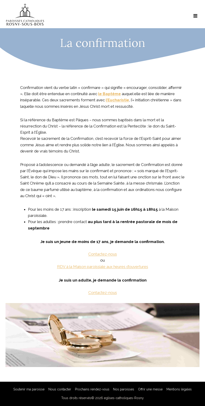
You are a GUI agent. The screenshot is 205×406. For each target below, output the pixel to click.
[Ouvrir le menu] (195, 14)
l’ (107, 100)
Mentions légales (179, 389)
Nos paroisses (123, 389)
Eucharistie (118, 100)
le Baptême (109, 93)
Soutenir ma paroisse (28, 389)
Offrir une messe (150, 389)
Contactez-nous (102, 254)
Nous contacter (59, 389)
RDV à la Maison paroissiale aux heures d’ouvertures (102, 266)
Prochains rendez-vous (92, 389)
